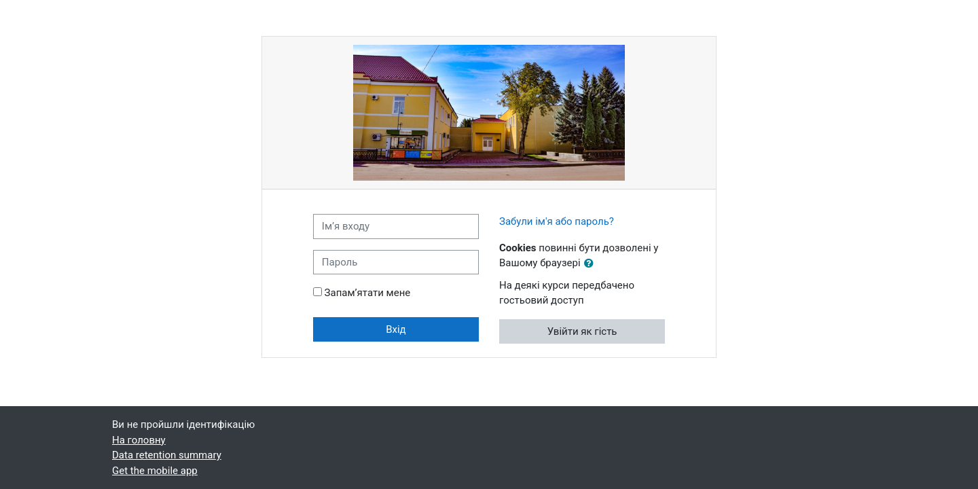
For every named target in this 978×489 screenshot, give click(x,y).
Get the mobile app (155, 471)
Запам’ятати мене (368, 293)
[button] (591, 263)
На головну (139, 440)
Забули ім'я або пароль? (556, 221)
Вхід (396, 329)
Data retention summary (166, 455)
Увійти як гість (582, 331)
